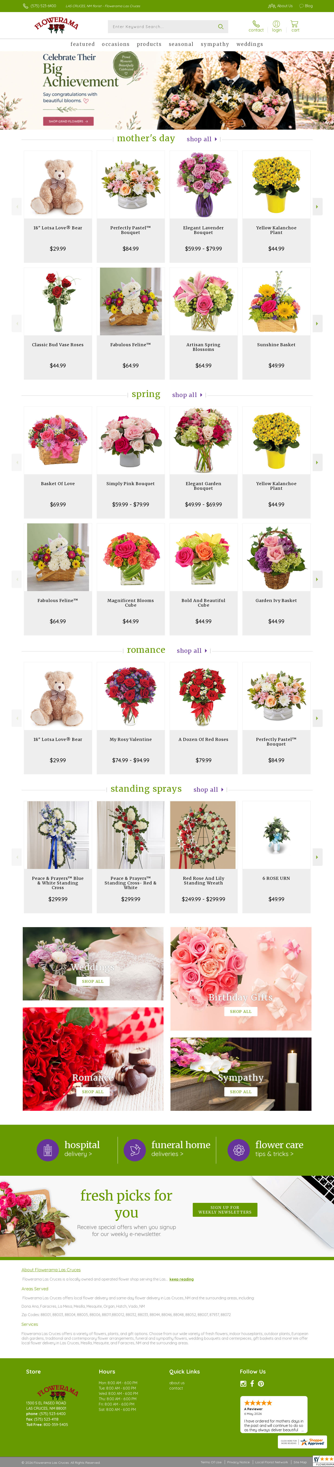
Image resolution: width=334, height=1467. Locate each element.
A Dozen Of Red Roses (203, 739)
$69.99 (58, 504)
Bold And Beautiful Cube (203, 603)
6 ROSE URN (276, 878)
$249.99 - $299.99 (203, 899)
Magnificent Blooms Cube (130, 603)
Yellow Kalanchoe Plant (276, 230)
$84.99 (131, 248)
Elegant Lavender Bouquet (203, 230)
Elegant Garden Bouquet (204, 486)
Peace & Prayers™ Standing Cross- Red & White (131, 883)
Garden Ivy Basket (276, 600)
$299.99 (57, 899)
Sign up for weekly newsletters (225, 1209)
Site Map (300, 1462)
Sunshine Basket (276, 344)
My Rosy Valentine (131, 739)
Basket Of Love (58, 483)
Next (318, 206)
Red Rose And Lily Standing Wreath (203, 881)
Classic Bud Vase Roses (58, 344)
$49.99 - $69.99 (203, 504)
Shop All (199, 139)
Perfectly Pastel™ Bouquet (130, 230)
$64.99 (131, 365)
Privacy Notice (238, 1462)
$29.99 (58, 248)
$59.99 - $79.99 (203, 248)
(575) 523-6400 (43, 5)
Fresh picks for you (126, 1212)
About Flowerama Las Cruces (51, 1269)
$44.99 (276, 248)
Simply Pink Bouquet (130, 483)
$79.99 (204, 760)
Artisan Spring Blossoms (203, 347)
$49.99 (276, 365)
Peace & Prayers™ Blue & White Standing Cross (58, 883)
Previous (17, 206)
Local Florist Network (271, 1462)
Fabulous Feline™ (130, 344)
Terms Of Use (211, 1462)
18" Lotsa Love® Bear (57, 228)
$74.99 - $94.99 (130, 760)
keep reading (182, 1279)
